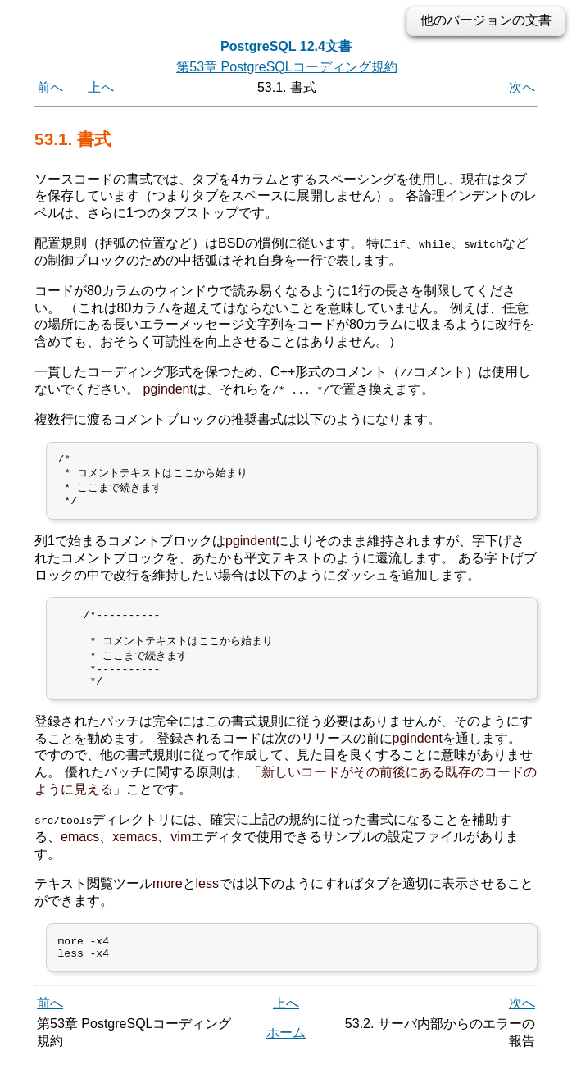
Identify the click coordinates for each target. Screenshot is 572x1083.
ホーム (286, 1056)
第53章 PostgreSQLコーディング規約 (286, 67)
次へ (522, 87)
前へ (50, 87)
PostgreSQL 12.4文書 (286, 46)
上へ (101, 87)
